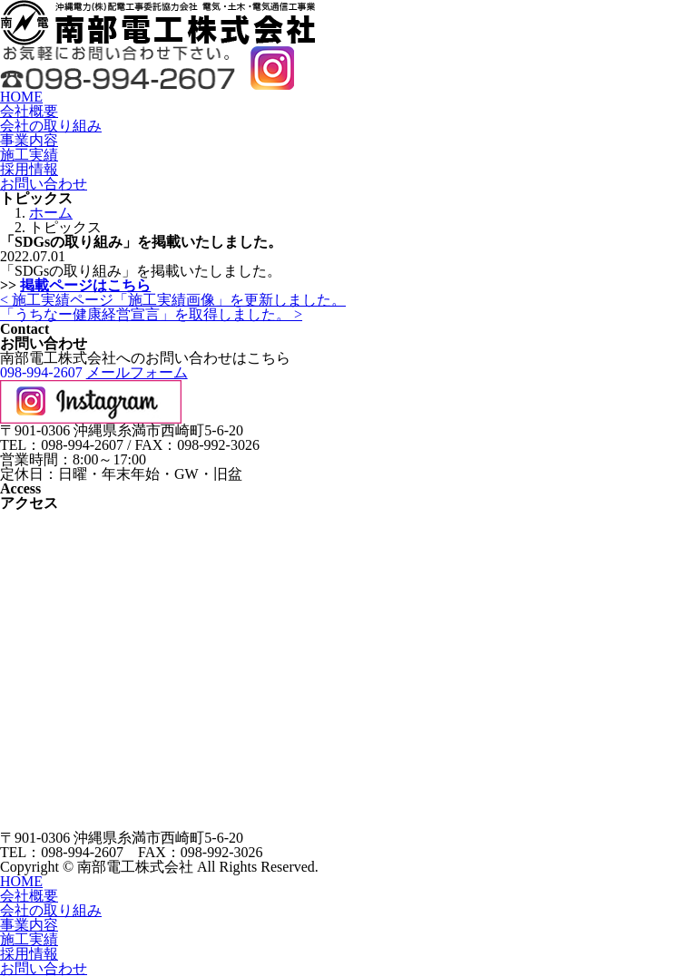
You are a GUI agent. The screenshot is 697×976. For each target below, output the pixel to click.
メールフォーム (137, 372)
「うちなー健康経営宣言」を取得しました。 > (151, 314)
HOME (21, 96)
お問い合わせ (43, 183)
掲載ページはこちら (85, 285)
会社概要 (29, 111)
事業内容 (29, 140)
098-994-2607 (41, 372)
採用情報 (29, 169)
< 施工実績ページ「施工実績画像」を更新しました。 (173, 299)
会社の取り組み (51, 125)
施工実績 (29, 154)
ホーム (51, 212)
